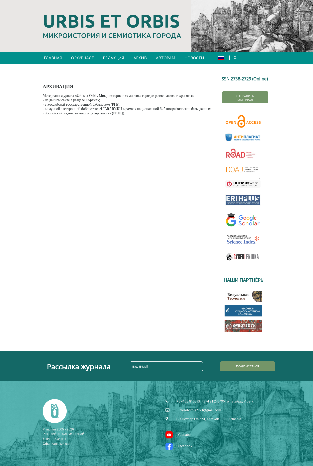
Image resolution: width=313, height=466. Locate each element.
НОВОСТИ (194, 57)
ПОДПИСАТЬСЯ (247, 366)
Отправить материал (245, 98)
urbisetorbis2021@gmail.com (199, 410)
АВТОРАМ (165, 57)
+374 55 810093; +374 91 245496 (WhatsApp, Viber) (215, 401)
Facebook (178, 446)
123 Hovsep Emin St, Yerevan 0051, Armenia (208, 419)
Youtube (178, 434)
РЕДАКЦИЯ (113, 57)
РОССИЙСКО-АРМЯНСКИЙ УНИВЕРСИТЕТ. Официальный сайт (63, 438)
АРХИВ (140, 57)
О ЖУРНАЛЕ (82, 57)
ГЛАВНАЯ (53, 57)
